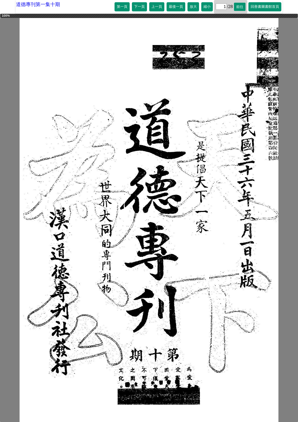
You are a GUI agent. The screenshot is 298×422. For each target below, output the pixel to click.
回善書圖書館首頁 (265, 6)
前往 (239, 7)
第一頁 (122, 6)
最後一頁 (176, 6)
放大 (193, 6)
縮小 (207, 6)
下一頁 (139, 6)
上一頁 (156, 6)
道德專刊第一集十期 (38, 4)
